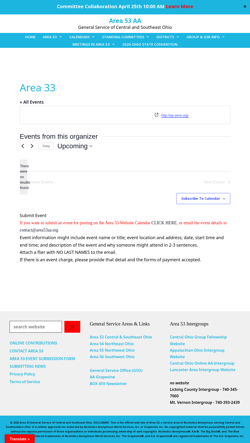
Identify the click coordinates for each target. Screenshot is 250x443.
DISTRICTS (170, 36)
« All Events (32, 102)
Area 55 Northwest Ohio (112, 350)
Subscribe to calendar (200, 198)
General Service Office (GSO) (116, 370)
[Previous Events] (22, 146)
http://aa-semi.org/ (175, 115)
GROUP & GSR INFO (208, 36)
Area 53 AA (125, 20)
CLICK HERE (164, 222)
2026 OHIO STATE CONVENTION (149, 44)
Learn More (179, 6)
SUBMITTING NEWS (28, 366)
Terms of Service (25, 381)
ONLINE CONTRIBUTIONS (33, 343)
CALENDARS (83, 36)
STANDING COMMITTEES (127, 36)
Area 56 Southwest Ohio (112, 356)
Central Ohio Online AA (192, 363)
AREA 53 (54, 36)
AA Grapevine (102, 377)
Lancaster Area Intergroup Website (202, 369)
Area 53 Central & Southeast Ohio (121, 337)
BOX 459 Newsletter (108, 383)
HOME (30, 36)
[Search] (72, 327)
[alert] (23, 177)
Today (46, 146)
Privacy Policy (22, 374)
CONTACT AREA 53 (26, 351)
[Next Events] (32, 146)
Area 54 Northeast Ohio (112, 343)
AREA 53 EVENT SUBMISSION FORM (42, 358)
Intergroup (224, 363)
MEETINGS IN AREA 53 (96, 44)
